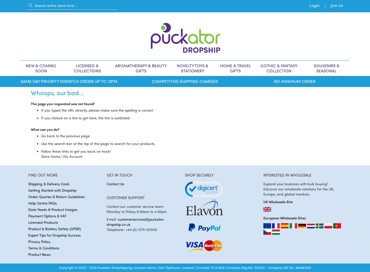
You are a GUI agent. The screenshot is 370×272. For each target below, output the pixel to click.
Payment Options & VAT (47, 216)
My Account (72, 156)
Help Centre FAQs (42, 203)
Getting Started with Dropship (52, 190)
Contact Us (115, 184)
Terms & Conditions (43, 248)
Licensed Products (43, 222)
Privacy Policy (39, 241)
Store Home (50, 156)
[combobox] (72, 5)
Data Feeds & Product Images (52, 209)
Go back (48, 136)
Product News (39, 254)
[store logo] (185, 36)
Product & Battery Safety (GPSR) (54, 229)
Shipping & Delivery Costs (48, 184)
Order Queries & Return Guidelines (56, 197)
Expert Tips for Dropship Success (54, 235)
